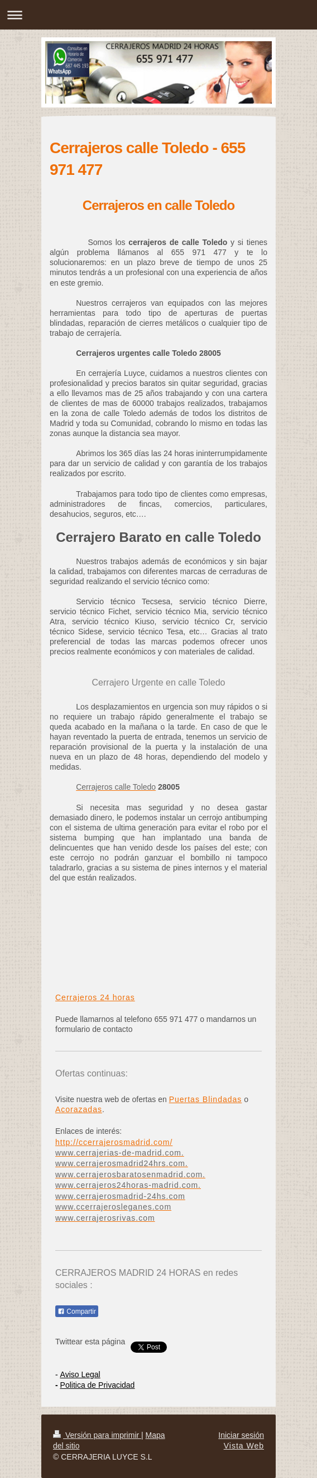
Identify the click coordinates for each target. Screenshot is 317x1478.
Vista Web (244, 1445)
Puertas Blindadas (205, 1099)
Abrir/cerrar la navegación (158, 15)
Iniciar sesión (241, 1435)
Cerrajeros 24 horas (95, 997)
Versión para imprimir (97, 1435)
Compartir (76, 1311)
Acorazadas (78, 1109)
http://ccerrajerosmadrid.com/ (113, 1142)
